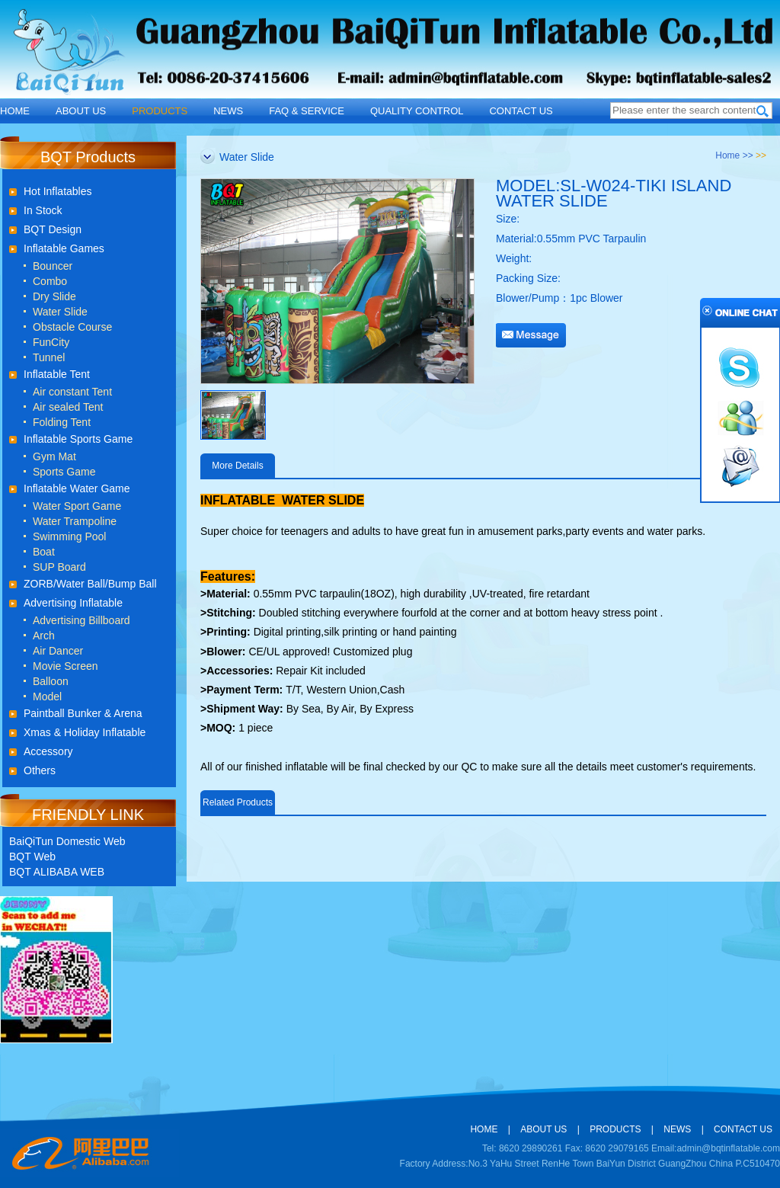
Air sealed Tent (68, 407)
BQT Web (32, 856)
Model (47, 696)
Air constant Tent (72, 392)
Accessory (48, 751)
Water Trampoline (75, 521)
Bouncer (52, 266)
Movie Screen (65, 666)
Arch (44, 635)
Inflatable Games (64, 248)
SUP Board (59, 567)
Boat (44, 552)
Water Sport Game (77, 506)
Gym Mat (54, 456)
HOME (15, 111)
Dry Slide (54, 296)
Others (40, 770)
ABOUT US (81, 111)
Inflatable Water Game (77, 488)
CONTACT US (520, 111)
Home (727, 155)
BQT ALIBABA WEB (56, 872)
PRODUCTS (159, 111)
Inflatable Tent (57, 374)
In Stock (43, 210)
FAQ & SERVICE (306, 111)
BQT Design (53, 229)
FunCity (51, 342)
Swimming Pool (69, 536)
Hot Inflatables (58, 191)
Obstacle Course (72, 327)
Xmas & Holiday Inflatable (84, 732)
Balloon (51, 681)
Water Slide (60, 312)
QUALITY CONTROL (417, 111)
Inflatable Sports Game (78, 439)
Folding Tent (62, 422)
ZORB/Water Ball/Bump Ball (90, 584)
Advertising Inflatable (73, 603)
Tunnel (49, 357)
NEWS (228, 111)
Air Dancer (58, 651)
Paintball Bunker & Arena (83, 713)
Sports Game (64, 472)
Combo (50, 281)
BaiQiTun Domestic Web (67, 841)
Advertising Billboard (81, 620)
